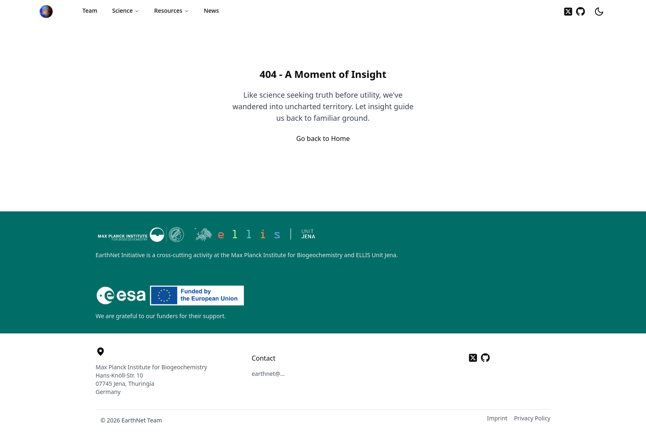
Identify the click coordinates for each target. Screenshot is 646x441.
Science (125, 10)
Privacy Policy (532, 418)
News (211, 10)
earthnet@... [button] (268, 374)
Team (89, 10)
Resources (171, 10)
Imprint (497, 418)
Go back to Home (323, 138)
